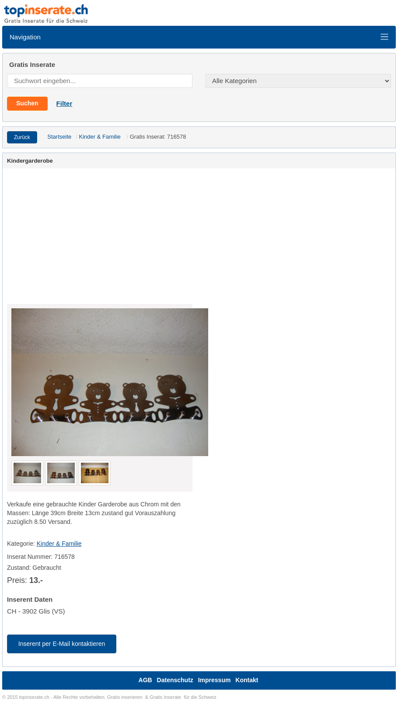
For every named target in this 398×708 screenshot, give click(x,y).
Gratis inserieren (125, 697)
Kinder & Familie (99, 136)
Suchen (27, 103)
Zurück (22, 137)
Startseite (59, 136)
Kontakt (246, 680)
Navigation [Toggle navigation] (199, 37)
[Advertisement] (199, 238)
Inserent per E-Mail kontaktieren (61, 643)
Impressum (214, 680)
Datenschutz (175, 680)
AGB (145, 680)
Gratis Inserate (165, 697)
